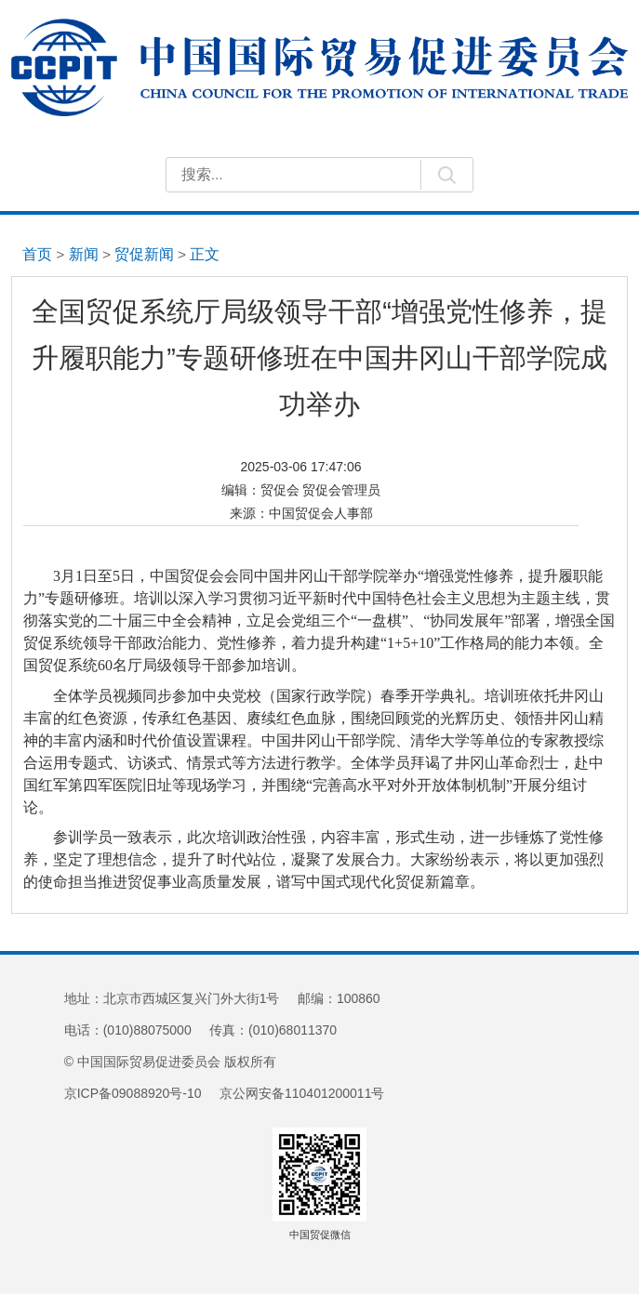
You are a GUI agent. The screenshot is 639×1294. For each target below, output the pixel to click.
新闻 (84, 254)
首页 (37, 254)
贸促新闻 (144, 254)
